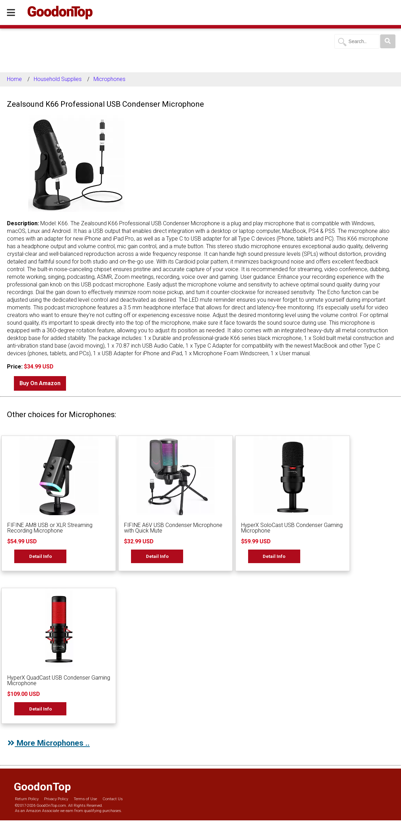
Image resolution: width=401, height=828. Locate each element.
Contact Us (113, 799)
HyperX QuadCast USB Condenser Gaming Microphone (58, 680)
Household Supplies (58, 79)
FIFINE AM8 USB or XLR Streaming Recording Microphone (49, 528)
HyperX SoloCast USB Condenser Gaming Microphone (292, 528)
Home (14, 79)
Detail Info (40, 556)
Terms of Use (85, 799)
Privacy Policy (56, 799)
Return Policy (27, 799)
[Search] (387, 41)
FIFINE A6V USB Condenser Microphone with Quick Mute (173, 528)
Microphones (109, 79)
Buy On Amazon (39, 383)
